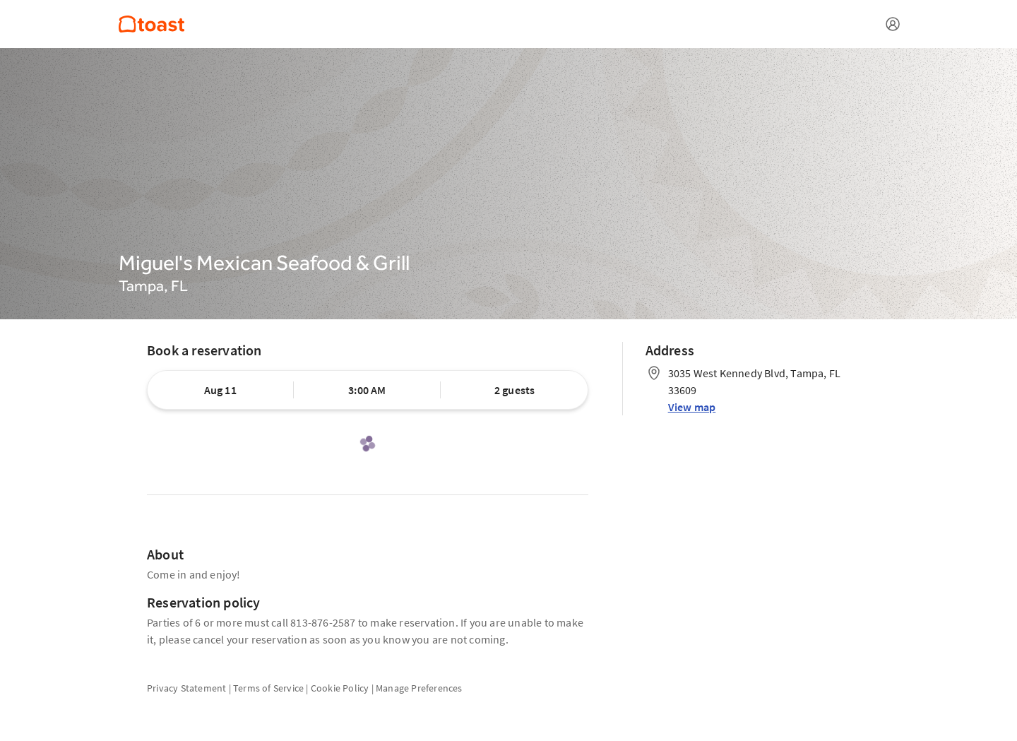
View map (692, 407)
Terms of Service (268, 688)
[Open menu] (893, 24)
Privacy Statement (186, 688)
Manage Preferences (419, 688)
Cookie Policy (340, 688)
